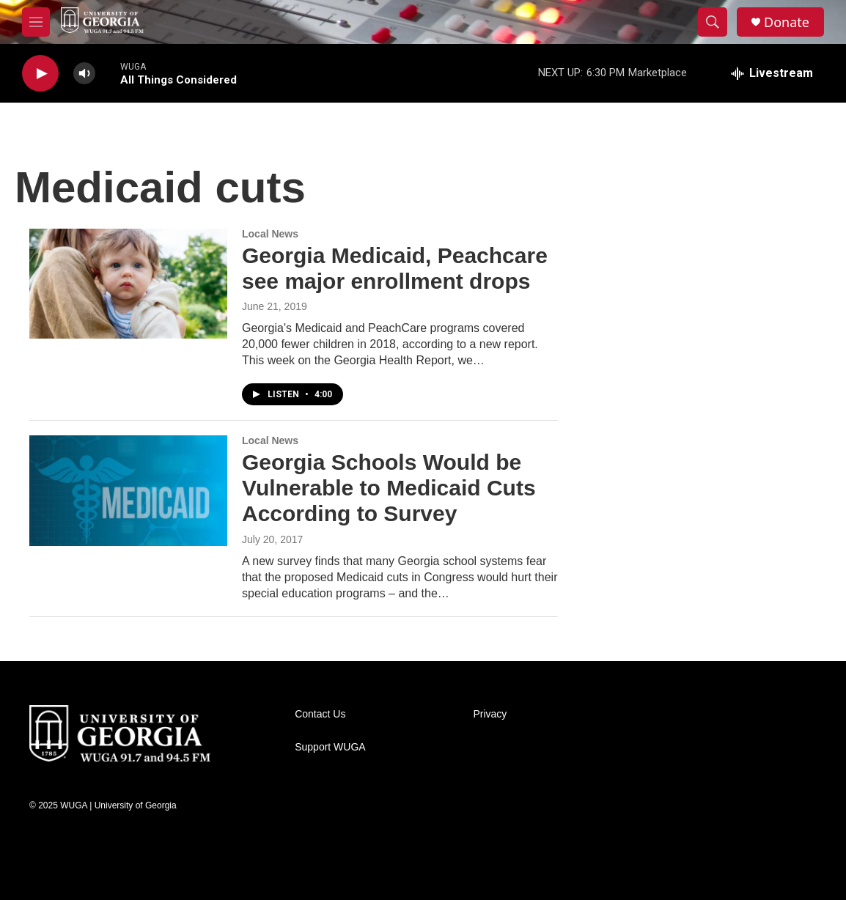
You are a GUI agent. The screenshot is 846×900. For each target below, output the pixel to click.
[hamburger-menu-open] (36, 22)
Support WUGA (330, 747)
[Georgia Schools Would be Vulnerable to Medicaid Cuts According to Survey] (128, 490)
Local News (270, 234)
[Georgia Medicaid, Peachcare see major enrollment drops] (128, 284)
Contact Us (320, 714)
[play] (40, 73)
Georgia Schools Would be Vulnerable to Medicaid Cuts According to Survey (389, 487)
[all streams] (772, 73)
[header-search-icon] (712, 22)
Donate (786, 22)
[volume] (84, 73)
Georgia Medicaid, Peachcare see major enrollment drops (395, 268)
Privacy (490, 714)
